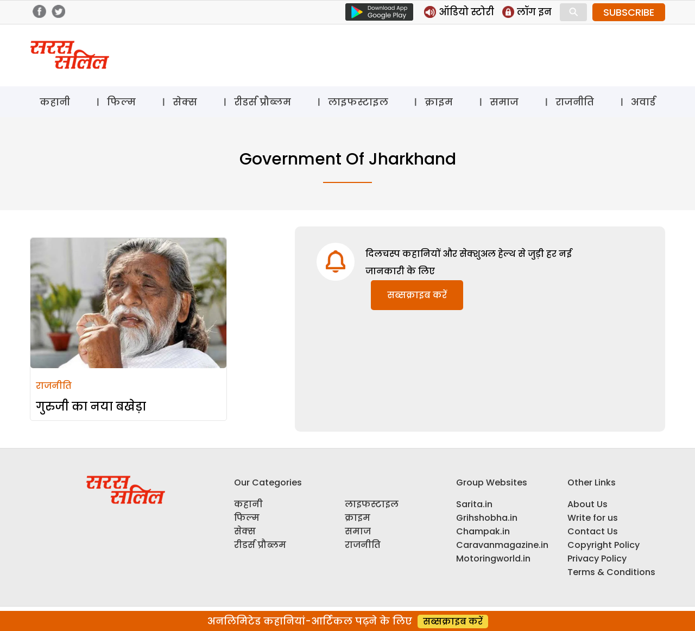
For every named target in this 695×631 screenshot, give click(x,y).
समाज (504, 102)
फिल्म (121, 102)
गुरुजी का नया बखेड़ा (91, 406)
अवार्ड (643, 102)
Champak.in (483, 531)
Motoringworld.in (493, 558)
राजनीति (574, 102)
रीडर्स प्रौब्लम (262, 102)
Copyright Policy (603, 545)
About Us (587, 504)
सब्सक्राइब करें (417, 295)
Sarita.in (474, 504)
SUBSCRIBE (628, 12)
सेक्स (185, 102)
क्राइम (439, 102)
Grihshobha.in (486, 518)
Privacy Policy (597, 558)
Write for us (592, 518)
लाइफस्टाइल (358, 102)
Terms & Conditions (611, 572)
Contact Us (592, 531)
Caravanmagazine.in (502, 545)
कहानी (55, 102)
